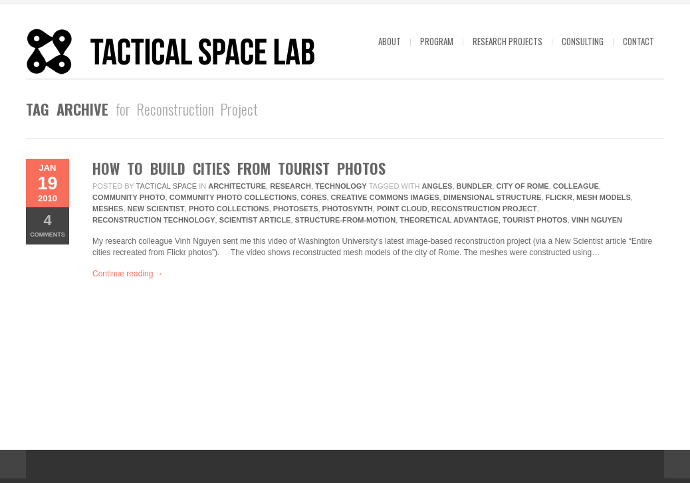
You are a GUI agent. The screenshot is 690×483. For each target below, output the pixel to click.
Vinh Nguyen (597, 220)
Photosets (295, 209)
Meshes (107, 209)
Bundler (475, 186)
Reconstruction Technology (153, 220)
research (290, 186)
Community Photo (129, 197)
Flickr (559, 197)
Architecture (237, 186)
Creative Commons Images (385, 197)
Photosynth (347, 209)
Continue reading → (128, 273)
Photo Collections (229, 209)
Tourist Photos (535, 220)
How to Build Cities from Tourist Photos (239, 168)
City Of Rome (522, 186)
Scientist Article (255, 220)
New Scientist (156, 209)
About (389, 41)
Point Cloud (402, 209)
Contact (638, 41)
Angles (437, 186)
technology (341, 186)
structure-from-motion (345, 220)
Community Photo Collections (233, 197)
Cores (313, 197)
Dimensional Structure (492, 197)
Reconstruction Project (484, 209)
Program (436, 41)
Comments (47, 225)
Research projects (507, 41)
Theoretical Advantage (449, 220)
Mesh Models (603, 197)
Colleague (576, 186)
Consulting (583, 41)
